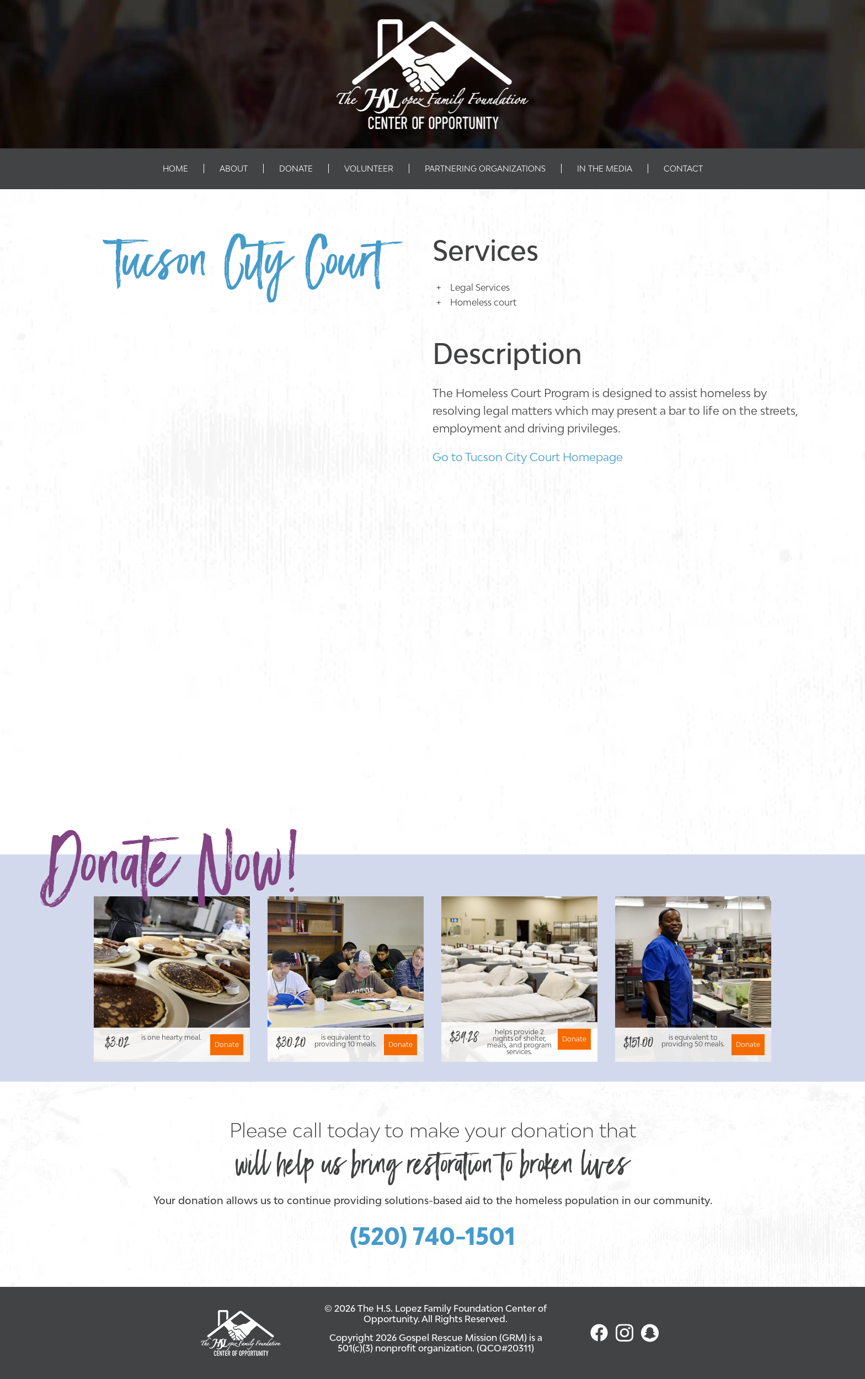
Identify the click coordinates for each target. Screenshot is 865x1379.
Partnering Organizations (485, 168)
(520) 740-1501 (432, 1236)
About (234, 168)
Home (175, 168)
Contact (683, 168)
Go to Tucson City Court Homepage (527, 456)
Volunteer (368, 168)
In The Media (604, 168)
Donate (296, 168)
